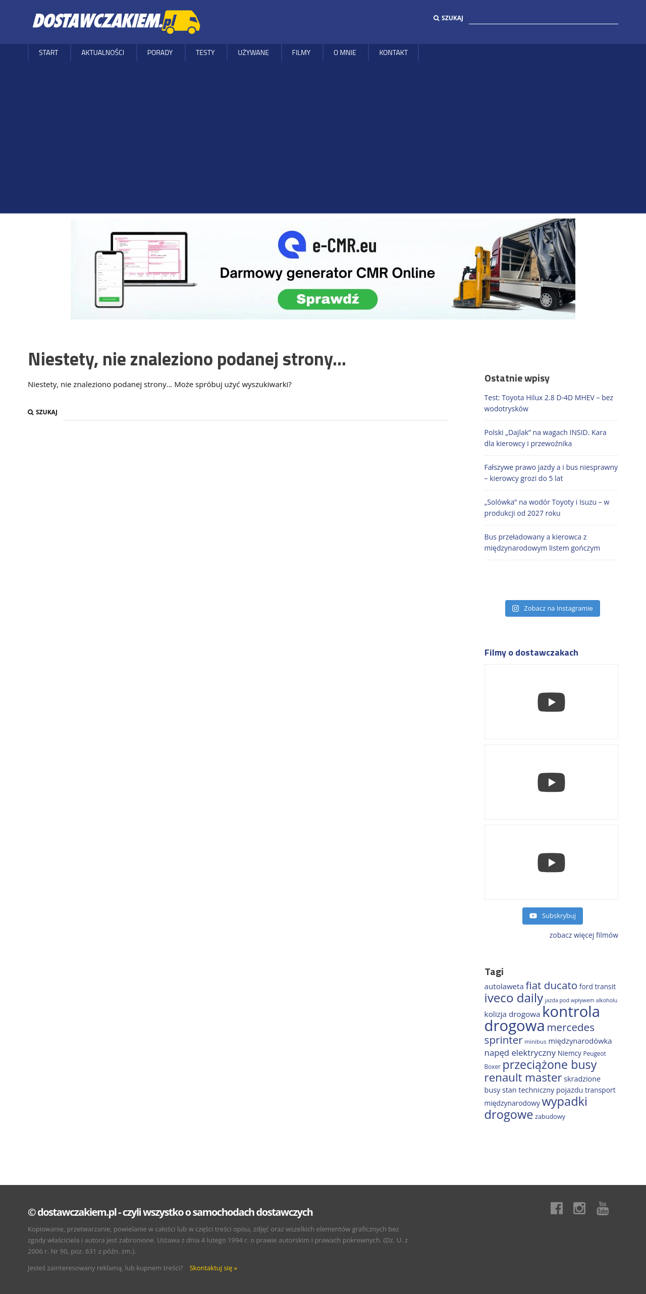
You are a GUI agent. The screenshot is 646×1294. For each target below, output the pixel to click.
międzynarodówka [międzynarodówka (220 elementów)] (580, 1041)
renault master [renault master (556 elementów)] (523, 1077)
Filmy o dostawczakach (531, 652)
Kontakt (393, 52)
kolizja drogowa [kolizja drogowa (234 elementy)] (512, 1014)
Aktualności (102, 52)
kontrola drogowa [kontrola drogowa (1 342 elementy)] (542, 1018)
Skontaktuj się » (213, 1267)
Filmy (301, 52)
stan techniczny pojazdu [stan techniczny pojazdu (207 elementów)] (542, 1090)
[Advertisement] (323, 136)
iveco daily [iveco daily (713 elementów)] (514, 997)
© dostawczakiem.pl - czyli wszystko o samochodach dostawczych (170, 1212)
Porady (160, 52)
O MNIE (345, 52)
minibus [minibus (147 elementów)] (535, 1041)
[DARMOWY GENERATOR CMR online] (323, 268)
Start (49, 52)
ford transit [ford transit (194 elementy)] (597, 986)
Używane (253, 52)
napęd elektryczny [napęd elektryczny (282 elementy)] (520, 1052)
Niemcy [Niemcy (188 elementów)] (569, 1053)
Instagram (584, 1208)
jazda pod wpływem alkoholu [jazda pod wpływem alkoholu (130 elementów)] (581, 1000)
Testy (205, 52)
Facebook (562, 1208)
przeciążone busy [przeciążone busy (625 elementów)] (550, 1064)
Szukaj (448, 18)
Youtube (608, 1208)
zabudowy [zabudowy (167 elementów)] (550, 1116)
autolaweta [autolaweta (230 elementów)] (504, 986)
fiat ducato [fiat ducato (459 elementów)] (552, 985)
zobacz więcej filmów (584, 935)
